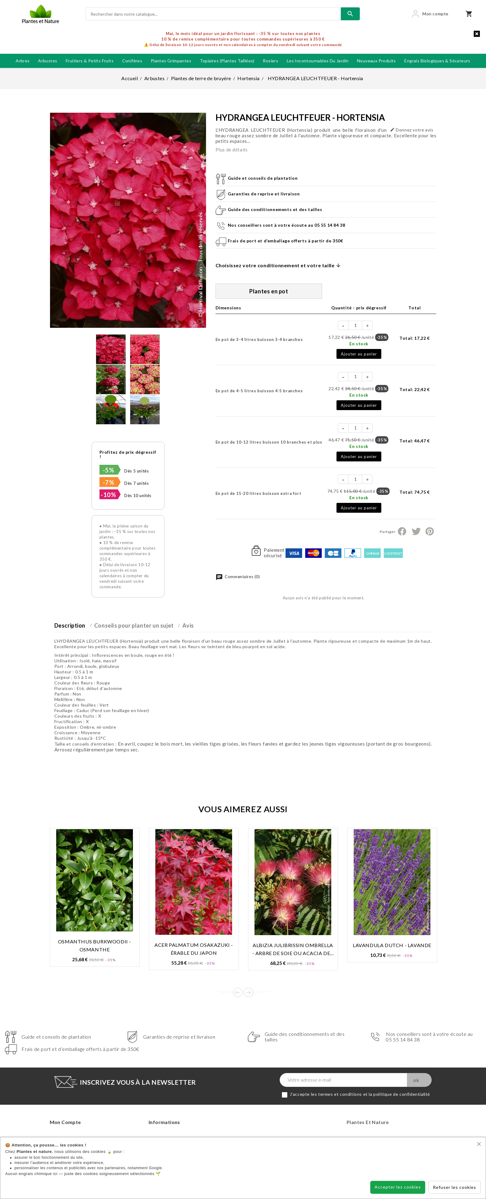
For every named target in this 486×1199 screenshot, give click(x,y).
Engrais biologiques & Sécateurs (437, 60)
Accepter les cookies (398, 1186)
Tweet (416, 531)
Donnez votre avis (412, 129)
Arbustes (47, 60)
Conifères (132, 60)
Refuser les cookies (454, 1187)
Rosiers (270, 60)
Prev (238, 992)
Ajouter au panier (359, 353)
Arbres (22, 60)
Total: (414, 338)
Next (248, 992)
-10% (108, 494)
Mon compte (65, 1122)
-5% (109, 470)
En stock (358, 343)
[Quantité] (355, 325)
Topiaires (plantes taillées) (227, 60)
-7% (109, 482)
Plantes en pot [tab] (268, 291)
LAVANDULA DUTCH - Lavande (392, 945)
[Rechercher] (213, 13)
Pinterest (430, 531)
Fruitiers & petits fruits (90, 60)
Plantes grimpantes (171, 60)
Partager (402, 531)
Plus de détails (232, 149)
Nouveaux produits (376, 60)
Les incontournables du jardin (318, 60)
